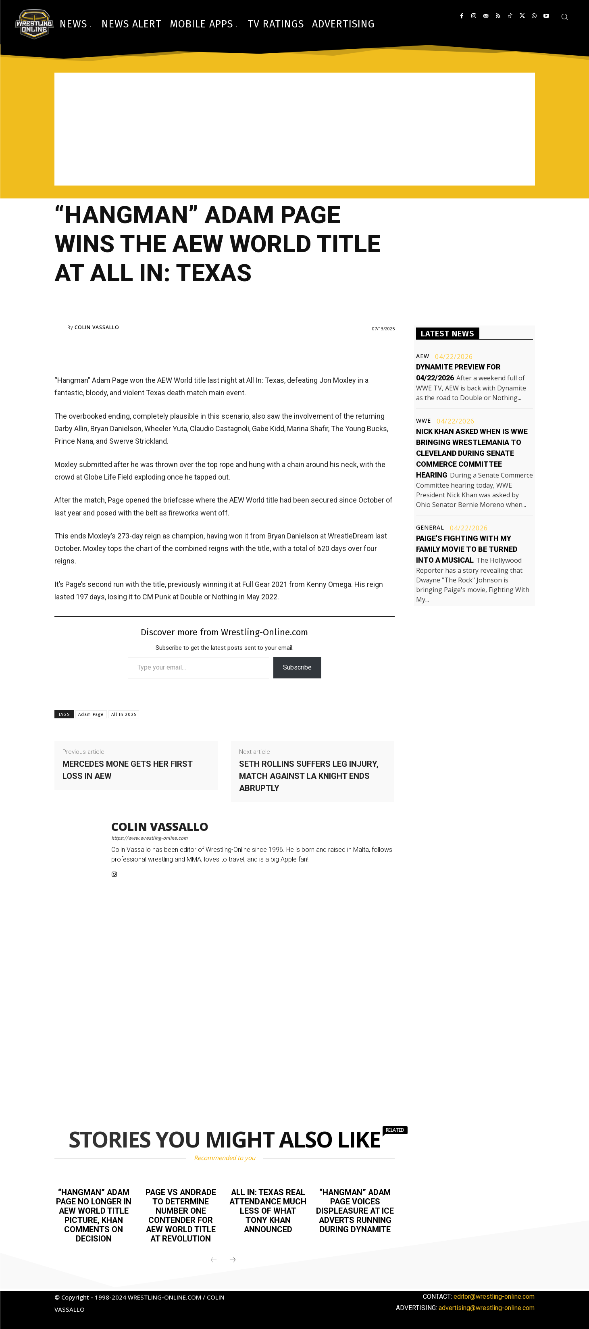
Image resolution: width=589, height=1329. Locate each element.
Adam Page (91, 714)
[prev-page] (214, 1258)
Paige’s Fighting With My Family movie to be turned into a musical (466, 549)
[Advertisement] (294, 129)
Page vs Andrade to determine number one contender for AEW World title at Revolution (180, 1214)
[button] (564, 16)
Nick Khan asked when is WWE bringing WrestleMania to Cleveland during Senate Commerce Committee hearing (472, 453)
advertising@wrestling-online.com (487, 1305)
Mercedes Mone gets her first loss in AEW (127, 770)
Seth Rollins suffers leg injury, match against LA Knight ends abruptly (309, 776)
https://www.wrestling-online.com (149, 838)
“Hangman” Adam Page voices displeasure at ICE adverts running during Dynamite (355, 1210)
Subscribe (297, 667)
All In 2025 (123, 714)
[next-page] (233, 1258)
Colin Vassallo (97, 327)
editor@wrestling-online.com (494, 1294)
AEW (422, 356)
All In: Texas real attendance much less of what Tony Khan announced (268, 1210)
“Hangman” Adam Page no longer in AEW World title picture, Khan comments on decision (93, 1214)
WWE (423, 421)
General (430, 527)
